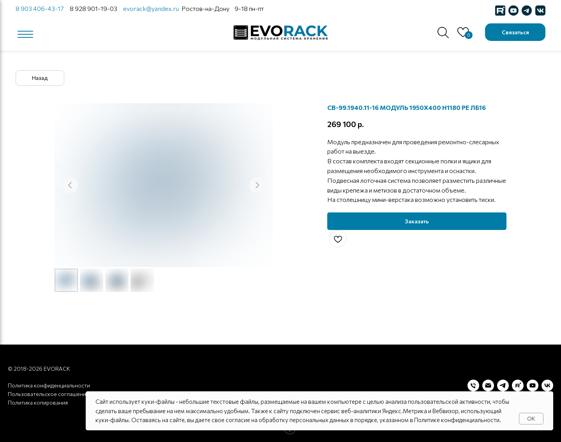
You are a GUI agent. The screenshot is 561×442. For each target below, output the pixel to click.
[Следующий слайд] (257, 185)
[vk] (547, 385)
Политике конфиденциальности (456, 419)
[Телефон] (473, 385)
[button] (515, 32)
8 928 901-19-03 (93, 8)
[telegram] (503, 385)
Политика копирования (38, 402)
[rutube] (518, 385)
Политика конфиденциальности (49, 385)
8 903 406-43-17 (40, 8)
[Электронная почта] (488, 385)
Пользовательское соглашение (48, 394)
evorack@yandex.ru (151, 8)
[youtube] (532, 385)
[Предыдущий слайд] (70, 185)
